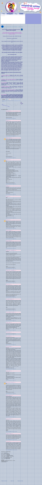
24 (21, 29)
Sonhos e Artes (8, 322)
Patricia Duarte (8, 240)
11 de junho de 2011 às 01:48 (11, 194)
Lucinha (7, 196)
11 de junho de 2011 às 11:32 (11, 282)
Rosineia (7, 120)
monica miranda (8, 230)
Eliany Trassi (8, 284)
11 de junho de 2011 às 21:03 (11, 380)
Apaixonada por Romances (10, 382)
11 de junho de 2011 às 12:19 (11, 320)
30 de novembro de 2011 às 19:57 (11, 431)
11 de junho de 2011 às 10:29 (11, 248)
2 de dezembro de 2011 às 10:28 (11, 439)
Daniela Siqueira (8, 418)
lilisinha (7, 185)
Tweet (6, 99)
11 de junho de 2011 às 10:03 (11, 228)
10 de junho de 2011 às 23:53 (11, 118)
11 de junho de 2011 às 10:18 (11, 238)
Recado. (5, 101)
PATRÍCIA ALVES (8, 433)
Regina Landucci (8, 395)
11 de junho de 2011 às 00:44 (11, 157)
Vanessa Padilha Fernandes (10, 312)
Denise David (8, 332)
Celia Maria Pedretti (9, 299)
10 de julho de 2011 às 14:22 (11, 416)
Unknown (7, 159)
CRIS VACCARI (8, 346)
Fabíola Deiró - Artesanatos (10, 250)
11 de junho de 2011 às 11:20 (11, 268)
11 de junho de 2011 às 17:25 (11, 344)
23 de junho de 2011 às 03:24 (11, 393)
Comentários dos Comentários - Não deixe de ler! (13, 27)
